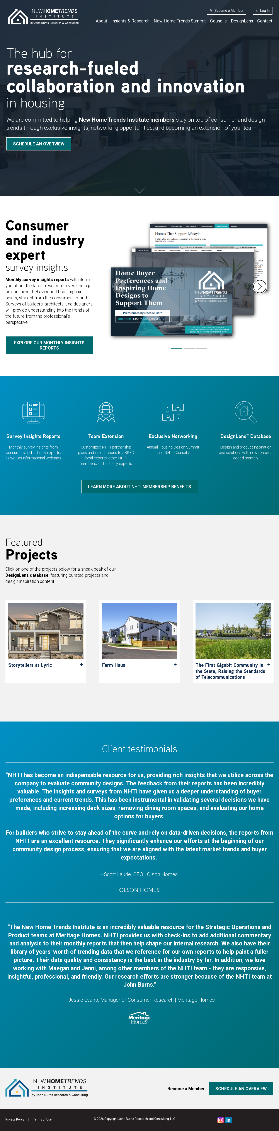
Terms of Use (42, 1119)
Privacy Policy (14, 1119)
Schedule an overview (39, 144)
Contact (264, 21)
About (101, 21)
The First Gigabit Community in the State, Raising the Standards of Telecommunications (230, 671)
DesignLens (242, 21)
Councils (218, 21)
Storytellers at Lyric (30, 665)
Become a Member (228, 11)
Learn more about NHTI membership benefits (139, 486)
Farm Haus (113, 665)
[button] (260, 286)
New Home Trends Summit (180, 21)
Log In (265, 11)
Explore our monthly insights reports (49, 345)
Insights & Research (130, 21)
